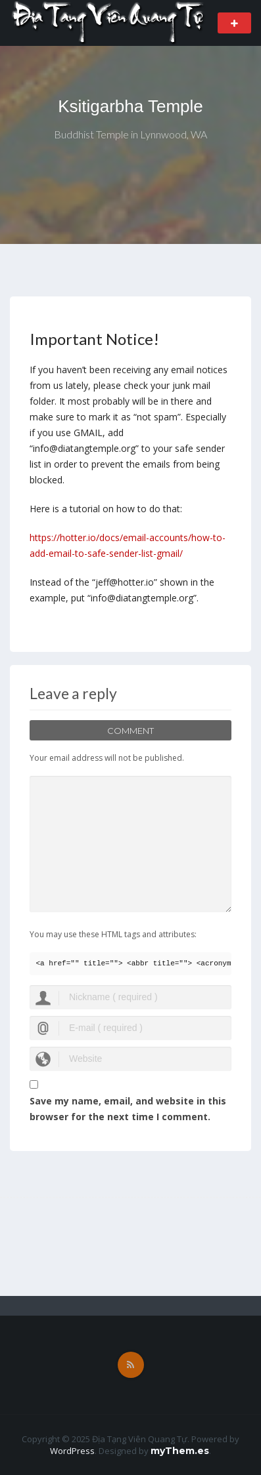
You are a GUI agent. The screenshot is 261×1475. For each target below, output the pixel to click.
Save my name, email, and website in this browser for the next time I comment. (128, 1109)
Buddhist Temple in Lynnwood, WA (130, 134)
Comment (130, 730)
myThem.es (180, 1451)
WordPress (72, 1451)
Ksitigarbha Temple (130, 106)
